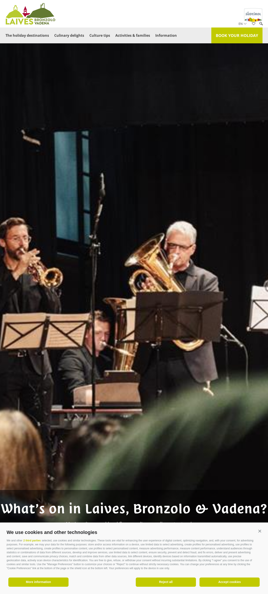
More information (38, 582)
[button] (259, 531)
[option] (134, 305)
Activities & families (132, 35)
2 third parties (32, 540)
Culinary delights (69, 35)
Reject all (165, 582)
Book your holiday (237, 35)
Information (166, 35)
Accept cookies (229, 582)
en (243, 24)
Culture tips (99, 35)
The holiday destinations (27, 35)
